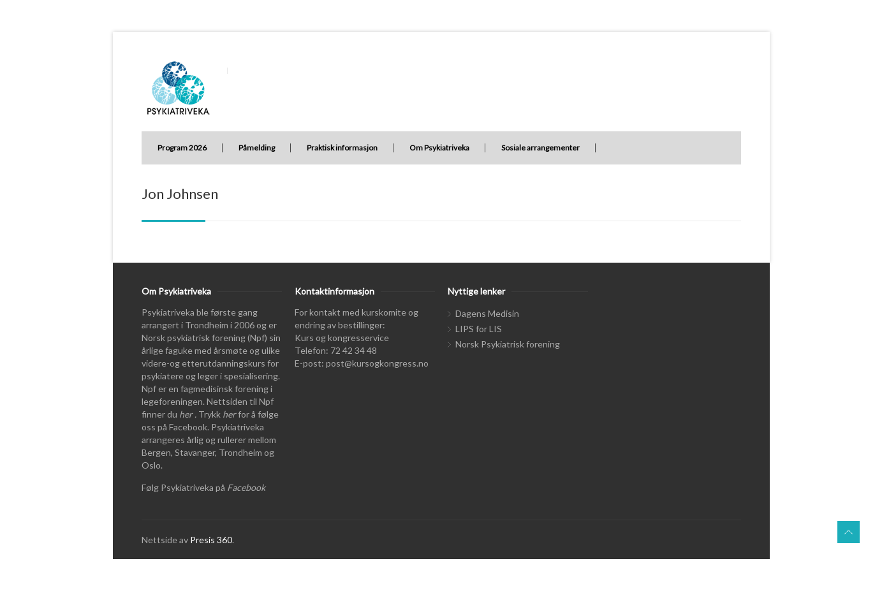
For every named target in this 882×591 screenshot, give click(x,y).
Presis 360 (211, 539)
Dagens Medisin (487, 313)
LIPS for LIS (478, 328)
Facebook (246, 487)
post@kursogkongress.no (377, 363)
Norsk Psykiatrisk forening (507, 344)
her (186, 414)
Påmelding (257, 147)
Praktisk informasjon (342, 147)
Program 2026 (182, 147)
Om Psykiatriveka (439, 147)
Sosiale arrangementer (540, 147)
